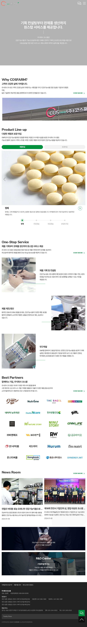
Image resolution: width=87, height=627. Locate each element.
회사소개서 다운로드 (28, 585)
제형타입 (22, 147)
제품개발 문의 (17, 585)
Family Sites (43, 616)
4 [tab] (64, 220)
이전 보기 (5, 179)
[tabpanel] (43, 183)
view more (78, 93)
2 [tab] (36, 220)
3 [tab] (50, 220)
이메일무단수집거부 (7, 585)
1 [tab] (22, 220)
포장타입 (65, 147)
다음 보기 (82, 179)
